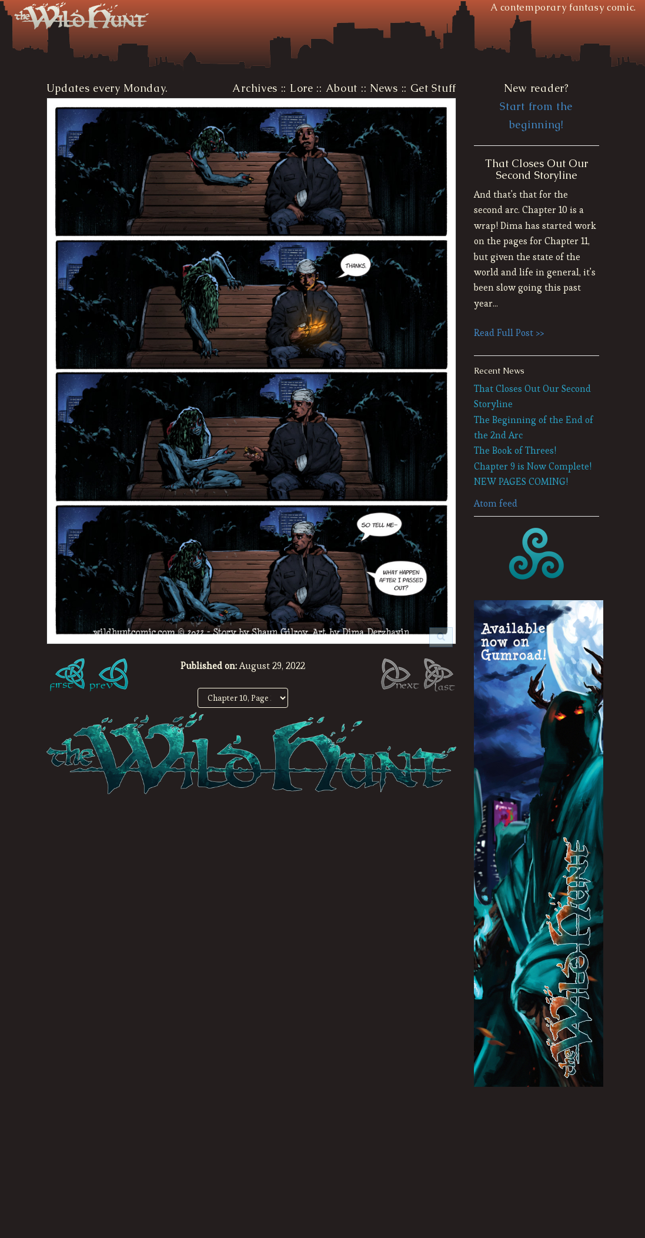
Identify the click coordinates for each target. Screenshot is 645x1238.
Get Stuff (433, 88)
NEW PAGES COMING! (521, 481)
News (384, 88)
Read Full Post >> (509, 333)
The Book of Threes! (515, 450)
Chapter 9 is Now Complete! (532, 466)
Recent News (499, 370)
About (342, 88)
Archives (255, 88)
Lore (301, 88)
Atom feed (495, 503)
